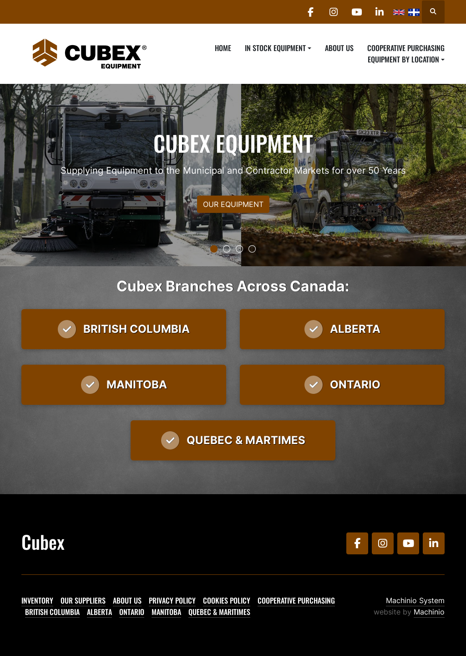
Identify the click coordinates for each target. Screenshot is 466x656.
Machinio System (415, 600)
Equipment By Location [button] (403, 59)
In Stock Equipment (275, 47)
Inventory (37, 600)
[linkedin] (379, 11)
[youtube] (356, 11)
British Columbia (52, 611)
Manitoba (166, 611)
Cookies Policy (226, 600)
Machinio (429, 611)
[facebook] (310, 11)
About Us (339, 47)
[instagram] (333, 11)
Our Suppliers (83, 600)
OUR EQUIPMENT (233, 204)
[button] (278, 47)
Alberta (99, 611)
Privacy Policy (172, 600)
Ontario (131, 611)
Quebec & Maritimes (219, 611)
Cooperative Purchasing (406, 47)
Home (223, 47)
